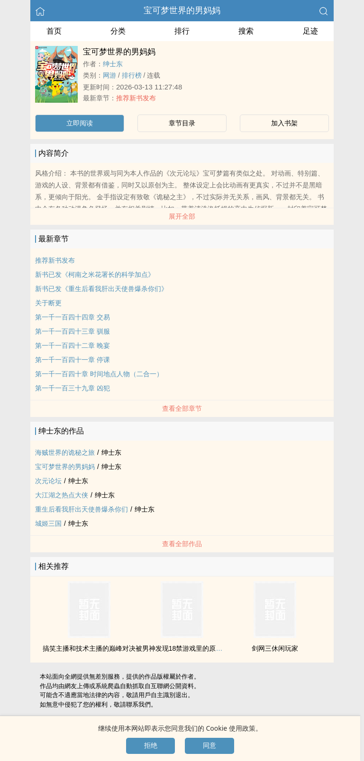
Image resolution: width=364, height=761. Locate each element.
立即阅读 (79, 123)
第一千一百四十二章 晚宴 (72, 345)
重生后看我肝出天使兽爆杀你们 (81, 509)
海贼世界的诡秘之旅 (65, 452)
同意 (209, 745)
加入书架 (284, 123)
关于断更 (48, 303)
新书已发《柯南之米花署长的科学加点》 (95, 274)
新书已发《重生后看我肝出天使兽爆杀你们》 (101, 288)
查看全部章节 (182, 408)
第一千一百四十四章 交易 (72, 317)
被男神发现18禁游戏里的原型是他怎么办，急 (202, 648)
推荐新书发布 (136, 98)
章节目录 (182, 123)
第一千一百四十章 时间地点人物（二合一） (99, 374)
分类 (118, 31)
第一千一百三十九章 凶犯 (72, 388)
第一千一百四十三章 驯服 (72, 331)
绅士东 (113, 64)
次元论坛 (48, 481)
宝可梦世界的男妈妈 (182, 10)
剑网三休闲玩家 (275, 648)
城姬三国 (48, 523)
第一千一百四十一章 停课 (72, 359)
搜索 (246, 31)
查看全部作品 (182, 544)
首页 (54, 31)
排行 (182, 31)
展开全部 (182, 216)
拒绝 (150, 745)
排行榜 (132, 75)
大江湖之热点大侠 (61, 495)
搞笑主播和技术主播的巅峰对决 (89, 648)
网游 (109, 75)
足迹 (310, 31)
